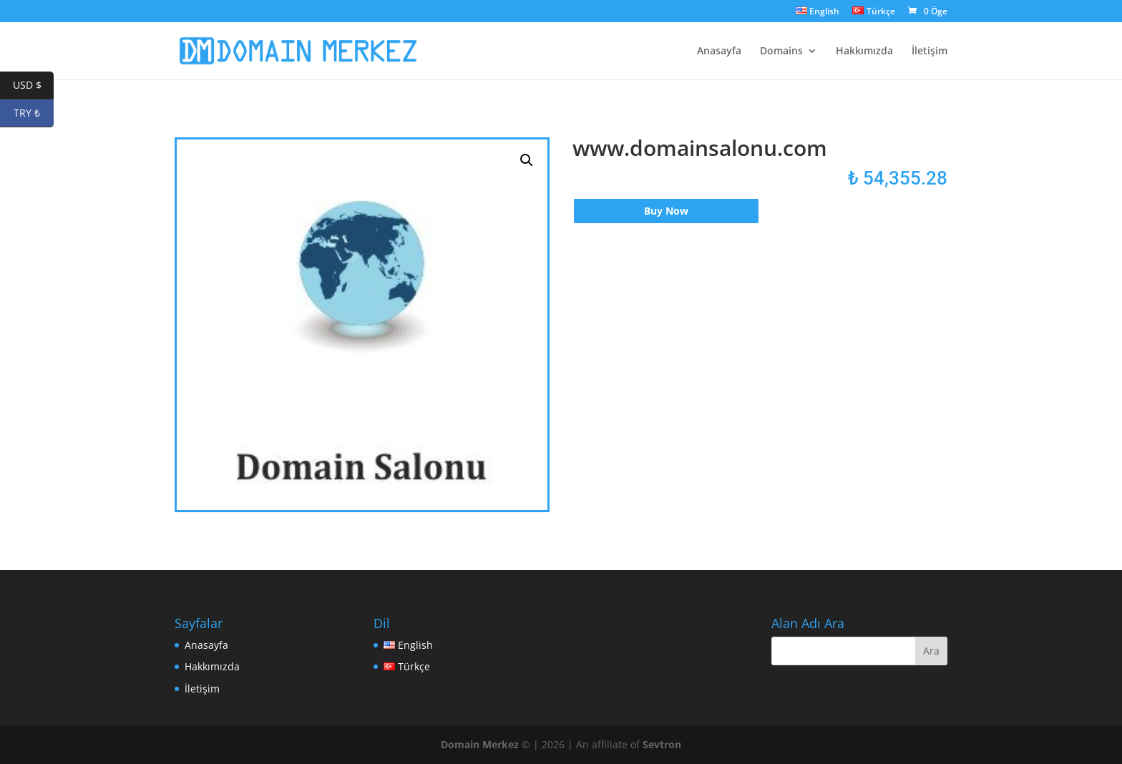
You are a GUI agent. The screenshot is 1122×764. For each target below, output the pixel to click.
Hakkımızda (864, 51)
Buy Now (666, 210)
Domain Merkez (480, 744)
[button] (527, 160)
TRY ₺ (34, 113)
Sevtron (662, 744)
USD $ (33, 85)
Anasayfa (719, 51)
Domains (781, 51)
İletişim (929, 51)
